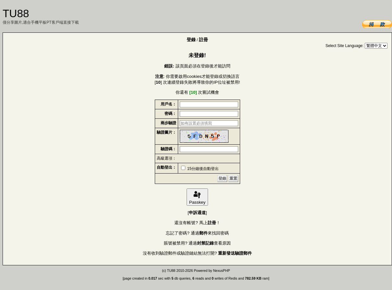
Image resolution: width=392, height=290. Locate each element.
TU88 (171, 270)
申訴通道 (197, 212)
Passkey (197, 197)
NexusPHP (221, 270)
